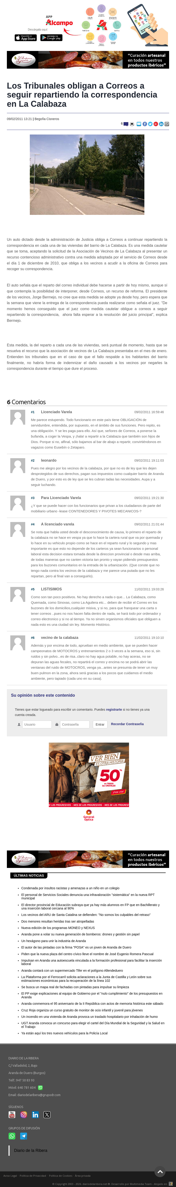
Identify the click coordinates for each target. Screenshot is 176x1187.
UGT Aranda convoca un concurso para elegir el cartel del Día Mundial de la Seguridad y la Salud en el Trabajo (93, 1024)
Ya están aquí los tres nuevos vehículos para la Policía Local (64, 1033)
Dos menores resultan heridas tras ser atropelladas (57, 921)
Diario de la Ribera (30, 1150)
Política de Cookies (60, 1175)
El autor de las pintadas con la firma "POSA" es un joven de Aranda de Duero (76, 947)
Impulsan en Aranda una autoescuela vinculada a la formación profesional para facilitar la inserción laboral (91, 962)
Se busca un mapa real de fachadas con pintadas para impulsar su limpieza (75, 987)
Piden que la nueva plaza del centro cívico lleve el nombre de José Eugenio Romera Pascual (87, 954)
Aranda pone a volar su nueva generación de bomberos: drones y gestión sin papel (80, 934)
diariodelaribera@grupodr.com (38, 1095)
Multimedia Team (141, 1184)
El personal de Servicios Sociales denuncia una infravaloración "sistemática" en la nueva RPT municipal (88, 896)
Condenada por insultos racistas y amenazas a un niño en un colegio (70, 888)
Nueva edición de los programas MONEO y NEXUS (58, 928)
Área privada (83, 1175)
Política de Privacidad (33, 1175)
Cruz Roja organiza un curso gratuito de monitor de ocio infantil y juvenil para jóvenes (82, 1010)
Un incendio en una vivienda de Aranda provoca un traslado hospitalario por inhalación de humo (89, 1017)
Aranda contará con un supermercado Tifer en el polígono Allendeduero (72, 970)
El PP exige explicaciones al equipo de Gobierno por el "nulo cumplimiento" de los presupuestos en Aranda (91, 995)
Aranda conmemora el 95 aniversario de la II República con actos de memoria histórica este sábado (92, 1003)
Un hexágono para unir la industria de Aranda (53, 941)
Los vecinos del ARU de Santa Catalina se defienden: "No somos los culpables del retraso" (86, 915)
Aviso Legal (10, 1175)
